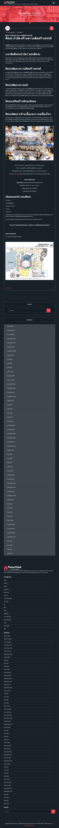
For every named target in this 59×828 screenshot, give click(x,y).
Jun (51, 88)
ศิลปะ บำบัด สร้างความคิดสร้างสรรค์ (18, 96)
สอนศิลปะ (20, 93)
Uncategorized (11, 93)
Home (22, 15)
